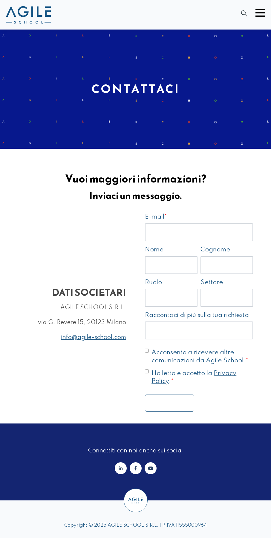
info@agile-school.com (93, 338)
